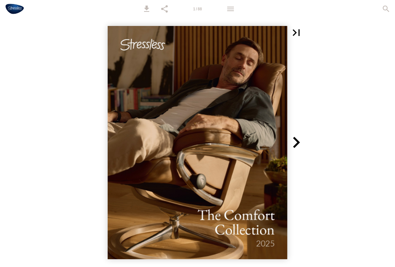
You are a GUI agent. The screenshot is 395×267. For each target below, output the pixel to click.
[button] (147, 9)
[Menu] (230, 9)
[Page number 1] (197, 9)
